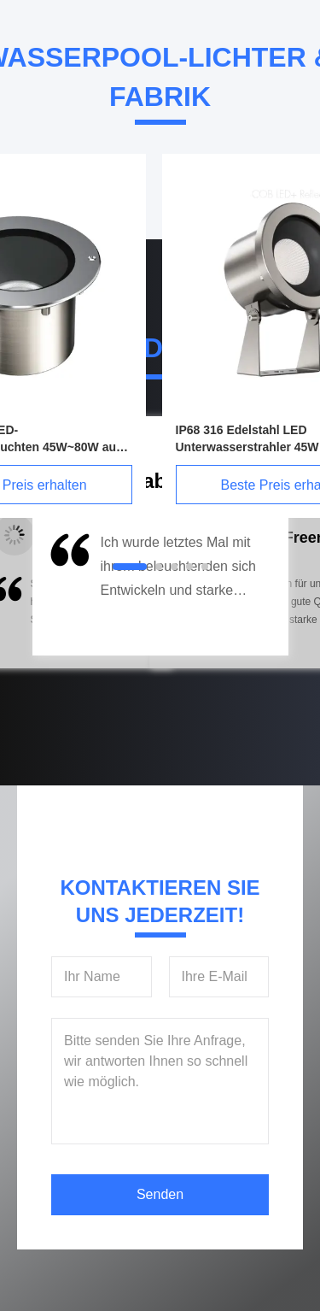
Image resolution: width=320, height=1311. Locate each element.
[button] (68, 589)
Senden (160, 1194)
